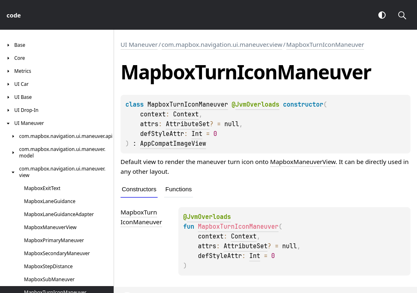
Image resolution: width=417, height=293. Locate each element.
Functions (178, 189)
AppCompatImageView (173, 144)
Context (186, 114)
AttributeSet (188, 124)
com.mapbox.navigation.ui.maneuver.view (222, 44)
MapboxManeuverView (303, 161)
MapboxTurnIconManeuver (325, 44)
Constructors (139, 189)
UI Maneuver (139, 44)
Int (196, 134)
